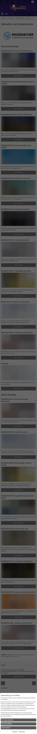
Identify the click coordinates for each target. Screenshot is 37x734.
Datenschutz (22, 731)
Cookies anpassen (6, 727)
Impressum (14, 731)
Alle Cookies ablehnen (7, 723)
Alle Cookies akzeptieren (7, 720)
